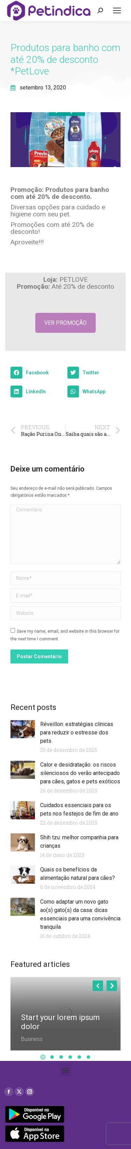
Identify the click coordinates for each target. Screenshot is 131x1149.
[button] (37, 373)
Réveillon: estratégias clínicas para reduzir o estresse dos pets (76, 732)
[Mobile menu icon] (117, 10)
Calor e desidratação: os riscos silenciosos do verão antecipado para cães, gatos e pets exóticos (80, 773)
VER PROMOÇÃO (65, 322)
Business (32, 1039)
